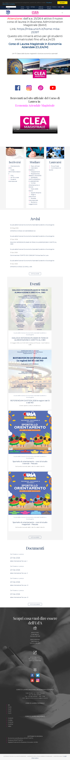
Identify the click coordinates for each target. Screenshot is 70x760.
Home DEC (27, 7)
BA (9, 705)
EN (62, 7)
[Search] (11, 7)
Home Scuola (22, 7)
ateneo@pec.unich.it (36, 658)
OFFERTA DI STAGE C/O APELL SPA (21, 266)
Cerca (8, 8)
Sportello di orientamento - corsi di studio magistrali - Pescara (30, 523)
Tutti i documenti (35, 604)
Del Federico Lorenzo (17, 554)
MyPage (33, 6)
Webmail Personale (40, 7)
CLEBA (10, 720)
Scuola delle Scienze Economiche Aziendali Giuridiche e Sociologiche (32, 225)
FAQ (12, 175)
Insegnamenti (35, 172)
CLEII (9, 713)
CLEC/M (10, 722)
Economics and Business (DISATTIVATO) (20, 738)
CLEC (9, 709)
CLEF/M (10, 724)
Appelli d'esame (36, 193)
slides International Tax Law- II (19, 573)
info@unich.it (36, 657)
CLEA (9, 707)
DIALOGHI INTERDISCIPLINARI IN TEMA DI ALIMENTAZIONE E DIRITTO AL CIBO (30, 339)
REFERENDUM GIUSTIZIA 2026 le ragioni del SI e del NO (30, 402)
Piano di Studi (35, 166)
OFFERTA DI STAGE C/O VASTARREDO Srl (22, 231)
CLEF (9, 711)
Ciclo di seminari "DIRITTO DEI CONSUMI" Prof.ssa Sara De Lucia (29, 255)
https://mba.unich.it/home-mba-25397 (38, 30)
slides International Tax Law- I (18, 561)
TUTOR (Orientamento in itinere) (34, 185)
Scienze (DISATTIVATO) (15, 740)
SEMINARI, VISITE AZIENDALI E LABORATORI (34, 179)
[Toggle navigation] (62, 12)
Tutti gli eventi (35, 537)
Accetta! (62, 3)
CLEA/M (10, 718)
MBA (9, 726)
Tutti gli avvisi (35, 273)
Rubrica (54, 6)
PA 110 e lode (15, 177)
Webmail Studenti (49, 7)
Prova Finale (55, 166)
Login (59, 6)
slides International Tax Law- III (19, 585)
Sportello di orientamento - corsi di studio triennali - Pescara (30, 462)
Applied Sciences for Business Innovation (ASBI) (23, 742)
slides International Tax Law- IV (19, 597)
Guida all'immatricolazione (14, 171)
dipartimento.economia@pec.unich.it (37, 698)
